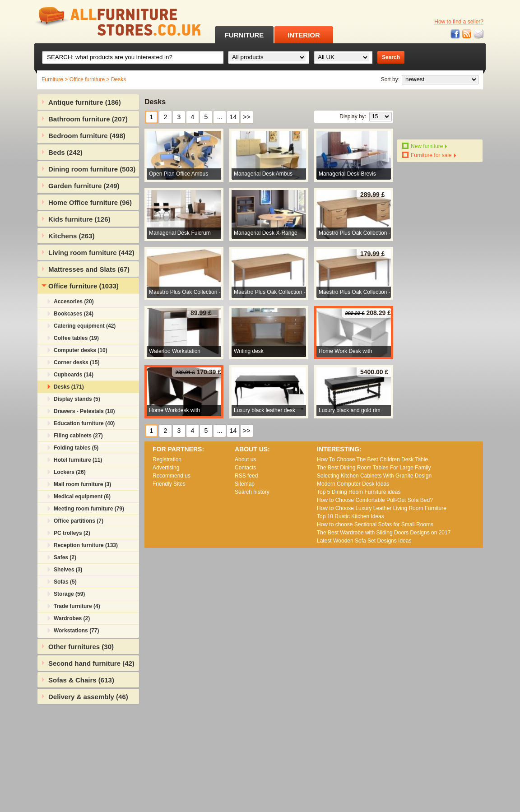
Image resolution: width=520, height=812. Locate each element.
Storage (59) (69, 594)
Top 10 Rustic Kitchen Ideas (350, 516)
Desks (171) (69, 387)
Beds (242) (65, 152)
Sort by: (390, 79)
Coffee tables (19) (76, 338)
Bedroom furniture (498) (86, 135)
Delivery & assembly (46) (88, 697)
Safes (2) (65, 557)
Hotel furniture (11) (78, 460)
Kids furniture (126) (79, 219)
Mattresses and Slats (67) (89, 269)
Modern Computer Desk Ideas (353, 484)
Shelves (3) (68, 569)
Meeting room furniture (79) (89, 509)
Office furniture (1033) (83, 286)
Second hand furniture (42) (91, 663)
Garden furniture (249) (84, 186)
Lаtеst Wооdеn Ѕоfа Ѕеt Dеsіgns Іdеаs (364, 541)
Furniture (52, 79)
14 (233, 117)
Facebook (455, 34)
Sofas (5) (65, 582)
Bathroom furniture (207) (88, 119)
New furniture (427, 146)
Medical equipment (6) (82, 496)
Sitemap (245, 484)
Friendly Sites (169, 484)
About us (245, 459)
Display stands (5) (77, 399)
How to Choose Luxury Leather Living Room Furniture (381, 508)
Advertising (166, 467)
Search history (252, 492)
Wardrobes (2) (72, 618)
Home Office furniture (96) (90, 202)
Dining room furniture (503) (91, 169)
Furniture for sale (431, 155)
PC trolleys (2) (72, 533)
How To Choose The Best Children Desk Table (372, 459)
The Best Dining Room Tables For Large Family (374, 467)
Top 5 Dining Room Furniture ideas (358, 492)
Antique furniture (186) (84, 102)
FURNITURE (244, 35)
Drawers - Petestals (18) (84, 411)
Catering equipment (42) (85, 326)
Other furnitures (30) (81, 646)
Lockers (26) (70, 472)
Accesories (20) (74, 301)
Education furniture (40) (84, 423)
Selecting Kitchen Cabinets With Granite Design (374, 476)
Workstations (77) (76, 630)
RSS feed (467, 34)
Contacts (245, 467)
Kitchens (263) (71, 236)
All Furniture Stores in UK (97, 21)
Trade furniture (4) (77, 606)
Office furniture (87, 79)
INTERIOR (304, 35)
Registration (167, 459)
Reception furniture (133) (86, 545)
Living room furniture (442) (91, 252)
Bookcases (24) (73, 314)
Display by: (352, 116)
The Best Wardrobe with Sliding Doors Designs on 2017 (383, 532)
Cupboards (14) (73, 374)
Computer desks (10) (80, 350)
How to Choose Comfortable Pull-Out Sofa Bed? (375, 500)
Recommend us (171, 476)
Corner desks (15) (76, 362)
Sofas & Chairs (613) (81, 680)
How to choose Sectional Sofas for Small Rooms (375, 524)
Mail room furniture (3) (82, 484)
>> (246, 117)
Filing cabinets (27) (78, 435)
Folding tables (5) (76, 448)
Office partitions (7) (78, 521)
